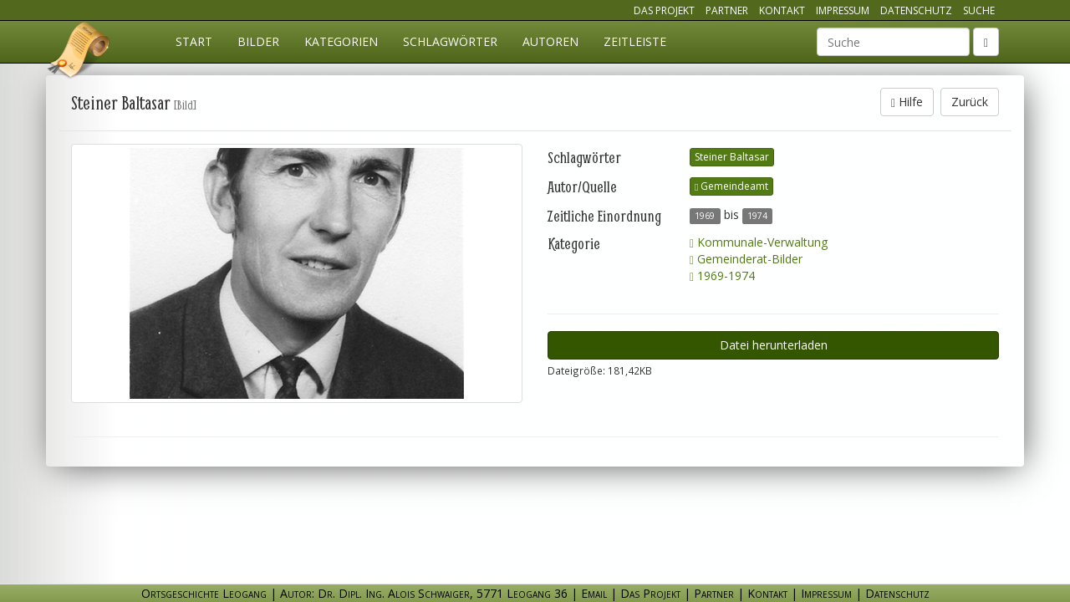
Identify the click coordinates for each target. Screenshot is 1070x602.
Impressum (842, 10)
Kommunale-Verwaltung (759, 242)
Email (594, 593)
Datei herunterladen (774, 345)
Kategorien (341, 41)
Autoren (550, 41)
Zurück (969, 102)
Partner (727, 10)
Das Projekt (664, 10)
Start (194, 41)
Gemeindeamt (731, 186)
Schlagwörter (450, 41)
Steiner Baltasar (732, 157)
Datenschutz (916, 10)
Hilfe (907, 102)
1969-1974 (722, 275)
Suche (979, 10)
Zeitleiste (635, 41)
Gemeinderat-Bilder (746, 259)
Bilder (258, 41)
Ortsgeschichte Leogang (79, 52)
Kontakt (782, 10)
